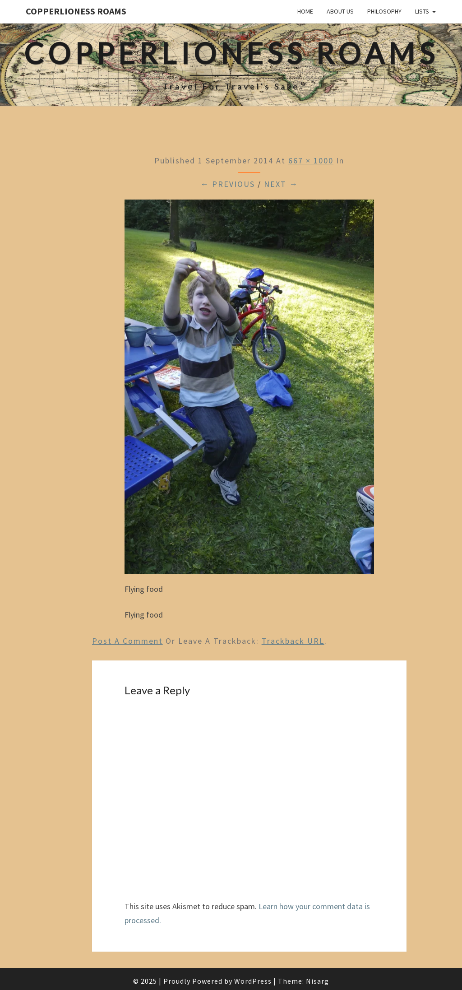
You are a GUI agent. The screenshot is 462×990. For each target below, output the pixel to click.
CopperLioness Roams (76, 11)
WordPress (253, 980)
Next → (281, 184)
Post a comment (127, 641)
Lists (422, 11)
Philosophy (384, 11)
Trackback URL (293, 641)
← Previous (227, 184)
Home (305, 11)
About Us (340, 11)
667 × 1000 (310, 160)
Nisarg (317, 980)
